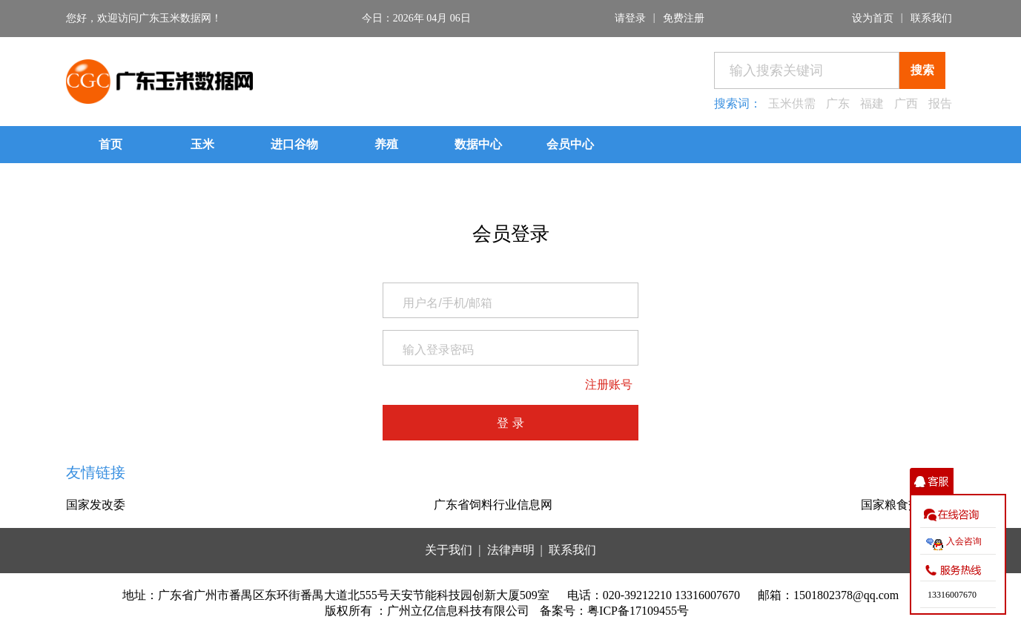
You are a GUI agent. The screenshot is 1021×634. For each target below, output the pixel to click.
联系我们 (931, 18)
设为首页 (872, 18)
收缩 (932, 481)
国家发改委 (95, 504)
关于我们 (448, 550)
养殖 (386, 144)
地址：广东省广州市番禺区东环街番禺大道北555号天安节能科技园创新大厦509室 (335, 595)
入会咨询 (964, 541)
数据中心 (478, 144)
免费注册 (683, 18)
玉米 (202, 144)
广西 (906, 103)
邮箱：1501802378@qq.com (828, 595)
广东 (838, 103)
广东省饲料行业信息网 (493, 504)
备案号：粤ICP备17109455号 (614, 610)
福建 (872, 103)
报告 (940, 103)
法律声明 (511, 550)
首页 (110, 144)
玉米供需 (792, 103)
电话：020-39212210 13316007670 (653, 595)
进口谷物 (294, 144)
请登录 (630, 18)
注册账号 (608, 384)
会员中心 (570, 144)
